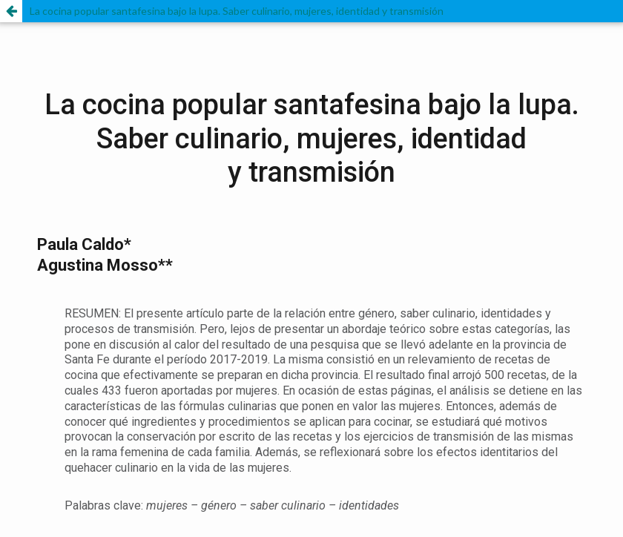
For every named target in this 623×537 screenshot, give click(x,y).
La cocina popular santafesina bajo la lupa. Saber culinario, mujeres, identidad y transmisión (237, 10)
